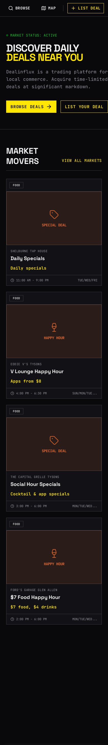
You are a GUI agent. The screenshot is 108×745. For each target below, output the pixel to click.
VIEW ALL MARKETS (82, 160)
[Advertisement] (49, 692)
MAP (48, 8)
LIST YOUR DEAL (84, 106)
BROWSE (19, 8)
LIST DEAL (86, 8)
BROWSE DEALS (31, 107)
